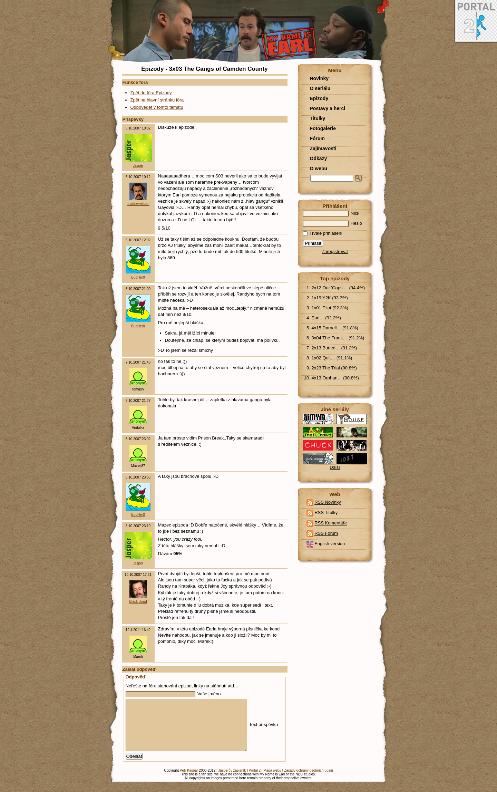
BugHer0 (138, 277)
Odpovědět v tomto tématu (156, 107)
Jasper (138, 165)
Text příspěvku (202, 729)
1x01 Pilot (321, 307)
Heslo (332, 223)
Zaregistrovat (335, 251)
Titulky (317, 118)
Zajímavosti (323, 148)
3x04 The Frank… (330, 337)
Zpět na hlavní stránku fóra (157, 100)
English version (329, 544)
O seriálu (320, 88)
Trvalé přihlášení (323, 233)
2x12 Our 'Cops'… (330, 287)
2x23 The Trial (326, 367)
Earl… (318, 317)
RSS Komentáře (330, 523)
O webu (319, 168)
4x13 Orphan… (327, 377)
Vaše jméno (173, 693)
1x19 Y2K (321, 297)
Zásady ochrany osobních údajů (308, 781)
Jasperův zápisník (232, 781)
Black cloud (138, 601)
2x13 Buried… (326, 347)
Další (335, 467)
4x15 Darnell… (326, 327)
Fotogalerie (323, 128)
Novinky (319, 78)
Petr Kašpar (189, 781)
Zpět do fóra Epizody (151, 92)
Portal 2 (255, 781)
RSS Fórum (326, 533)
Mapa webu (272, 781)
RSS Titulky (326, 512)
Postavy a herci (327, 108)
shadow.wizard (138, 204)
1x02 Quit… (323, 357)
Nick (331, 213)
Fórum (317, 138)
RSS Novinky (327, 502)
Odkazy (318, 158)
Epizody (319, 98)
